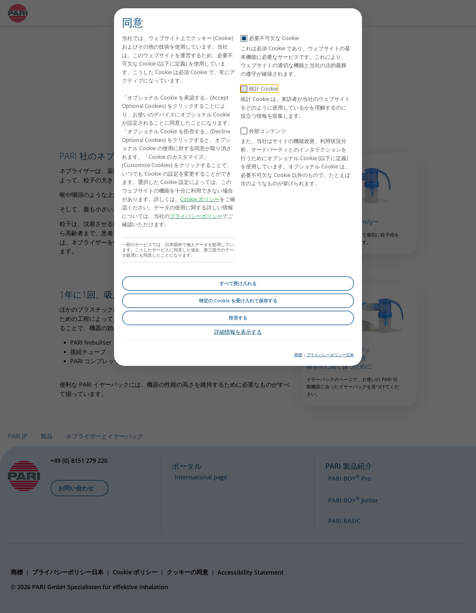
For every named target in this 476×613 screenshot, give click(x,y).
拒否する (238, 318)
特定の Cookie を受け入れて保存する (238, 300)
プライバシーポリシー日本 (330, 355)
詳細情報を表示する (238, 331)
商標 (298, 355)
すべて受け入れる (238, 283)
